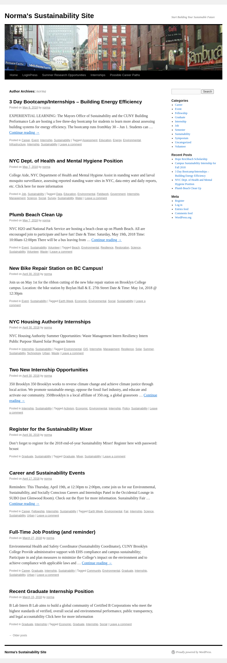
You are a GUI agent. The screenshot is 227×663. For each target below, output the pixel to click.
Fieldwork (103, 194)
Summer (148, 349)
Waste (44, 251)
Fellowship (38, 511)
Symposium (181, 138)
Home (14, 75)
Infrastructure (17, 144)
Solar (139, 349)
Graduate (27, 456)
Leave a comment (71, 144)
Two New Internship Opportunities (48, 369)
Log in (179, 205)
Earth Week (66, 301)
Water (79, 198)
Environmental (132, 140)
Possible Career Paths (125, 75)
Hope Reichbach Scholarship (191, 159)
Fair (126, 511)
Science (32, 198)
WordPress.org (183, 217)
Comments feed (184, 213)
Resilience (107, 247)
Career (26, 140)
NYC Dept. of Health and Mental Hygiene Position (66, 160)
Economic (81, 301)
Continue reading (24, 132)
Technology (34, 353)
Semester (180, 129)
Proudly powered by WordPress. (194, 652)
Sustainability (62, 140)
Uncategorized (183, 142)
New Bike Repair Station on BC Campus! (56, 268)
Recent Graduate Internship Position (51, 591)
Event (35, 140)
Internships (98, 75)
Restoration (122, 247)
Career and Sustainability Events (47, 472)
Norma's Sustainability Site (49, 15)
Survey (51, 198)
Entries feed (182, 209)
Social (42, 198)
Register (179, 200)
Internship (46, 140)
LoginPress (30, 75)
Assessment (89, 140)
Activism (69, 408)
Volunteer (54, 247)
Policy (126, 408)
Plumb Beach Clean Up (36, 214)
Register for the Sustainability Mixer (50, 429)
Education (105, 140)
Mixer (79, 456)
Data (59, 194)
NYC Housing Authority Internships (50, 321)
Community (94, 570)
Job (24, 194)
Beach (76, 247)
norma (41, 91)
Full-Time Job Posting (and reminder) (52, 532)
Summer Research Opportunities (64, 75)
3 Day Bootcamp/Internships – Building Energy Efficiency (75, 101)
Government (118, 194)
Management (17, 198)
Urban (46, 353)
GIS (85, 349)
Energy (117, 140)
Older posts (18, 635)
